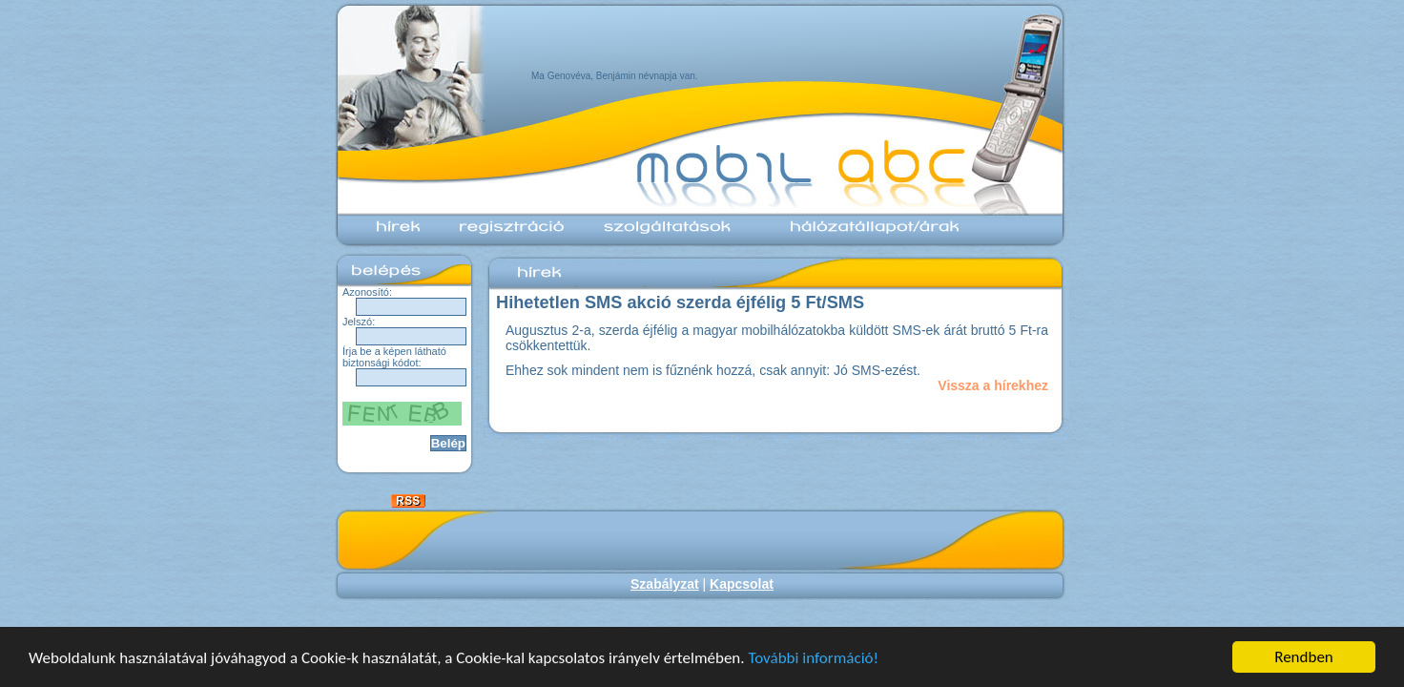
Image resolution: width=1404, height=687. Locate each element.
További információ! (813, 658)
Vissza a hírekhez (993, 385)
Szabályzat (664, 584)
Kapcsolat (742, 584)
